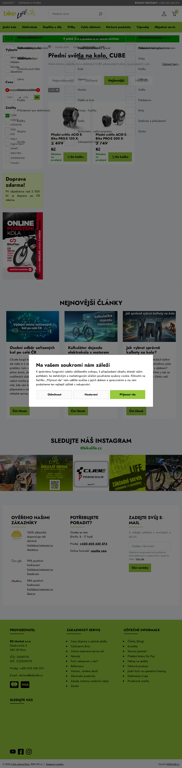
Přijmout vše (128, 394)
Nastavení (91, 394)
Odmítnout (54, 394)
